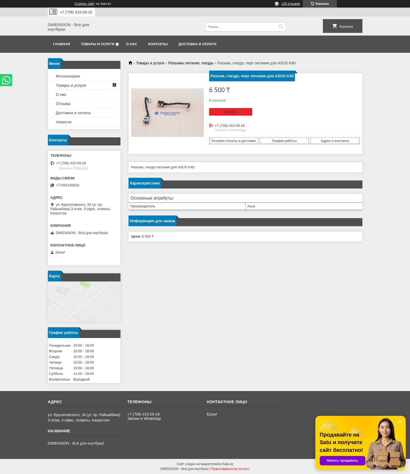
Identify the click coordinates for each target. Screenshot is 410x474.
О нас (131, 44)
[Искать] (281, 27)
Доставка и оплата (198, 44)
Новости (64, 122)
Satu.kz (228, 464)
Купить (230, 112)
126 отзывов (290, 4)
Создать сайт (85, 4)
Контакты (158, 44)
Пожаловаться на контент (230, 469)
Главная (61, 44)
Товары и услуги (98, 44)
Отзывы (63, 103)
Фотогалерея (68, 76)
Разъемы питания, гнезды (190, 63)
